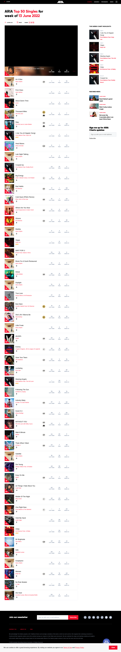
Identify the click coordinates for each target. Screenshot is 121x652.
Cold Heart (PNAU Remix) (24, 197)
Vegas (17, 240)
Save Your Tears (21, 357)
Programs (104, 2)
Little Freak (19, 325)
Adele (17, 477)
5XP (44, 188)
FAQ (31, 629)
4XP (44, 477)
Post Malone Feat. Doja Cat (23, 135)
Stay (17, 122)
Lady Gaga (18, 520)
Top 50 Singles (26, 11)
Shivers (18, 218)
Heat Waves (19, 143)
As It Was (18, 79)
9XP (44, 123)
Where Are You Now (22, 208)
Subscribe (73, 617)
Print (19, 22)
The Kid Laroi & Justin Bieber (23, 124)
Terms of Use (67, 647)
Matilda (18, 229)
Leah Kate (18, 488)
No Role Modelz (21, 582)
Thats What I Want (22, 443)
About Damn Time (21, 101)
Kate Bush (18, 71)
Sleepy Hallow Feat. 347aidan (23, 466)
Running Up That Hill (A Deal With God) (29, 69)
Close (113, 647)
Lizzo (16, 103)
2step (17, 529)
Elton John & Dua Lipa (21, 199)
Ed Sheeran (18, 188)
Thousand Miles (21, 111)
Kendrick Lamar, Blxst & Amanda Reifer (26, 595)
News (111, 2)
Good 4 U (18, 411)
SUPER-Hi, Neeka (20, 391)
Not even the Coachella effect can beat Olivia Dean (106, 117)
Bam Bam (19, 304)
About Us (23, 629)
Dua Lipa (18, 370)
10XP (44, 146)
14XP (44, 542)
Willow (17, 434)
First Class (19, 90)
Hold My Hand (20, 518)
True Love (19, 293)
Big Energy (19, 176)
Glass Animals (19, 145)
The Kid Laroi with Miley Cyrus (24, 424)
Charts (89, 2)
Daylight (18, 283)
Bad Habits (19, 186)
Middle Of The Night (22, 496)
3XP (44, 221)
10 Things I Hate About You (25, 486)
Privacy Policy (79, 647)
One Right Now (20, 507)
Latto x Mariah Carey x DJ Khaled (24, 178)
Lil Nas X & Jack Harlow (22, 402)
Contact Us (12, 629)
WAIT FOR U (20, 250)
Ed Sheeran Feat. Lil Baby (22, 531)
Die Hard (18, 593)
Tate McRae (18, 317)
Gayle (17, 338)
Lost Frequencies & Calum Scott (24, 210)
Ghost (17, 272)
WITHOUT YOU (21, 422)
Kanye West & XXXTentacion (23, 295)
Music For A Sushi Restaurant (26, 261)
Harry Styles (18, 81)
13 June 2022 (29, 16)
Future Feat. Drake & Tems (23, 252)
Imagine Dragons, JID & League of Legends (27, 349)
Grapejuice (19, 561)
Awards (96, 2)
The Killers (18, 541)
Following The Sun (22, 389)
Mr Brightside (20, 539)
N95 (16, 550)
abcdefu (18, 336)
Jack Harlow (18, 92)
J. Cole (17, 584)
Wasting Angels (21, 379)
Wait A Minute (20, 432)
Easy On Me (19, 475)
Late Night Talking (21, 154)
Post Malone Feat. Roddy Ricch (24, 167)
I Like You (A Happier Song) (25, 133)
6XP (44, 360)
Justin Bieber (19, 274)
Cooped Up (19, 165)
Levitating (18, 368)
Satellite (18, 454)
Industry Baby (20, 400)
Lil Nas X (18, 445)
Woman (18, 571)
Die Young (19, 464)
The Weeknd (19, 359)
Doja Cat (17, 242)
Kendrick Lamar (19, 552)
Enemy (18, 347)
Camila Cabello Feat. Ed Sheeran (24, 306)
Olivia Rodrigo (19, 413)
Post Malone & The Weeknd (23, 509)
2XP (44, 82)
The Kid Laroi (19, 113)
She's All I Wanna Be (23, 315)
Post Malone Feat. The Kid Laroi (24, 381)
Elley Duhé (18, 498)
